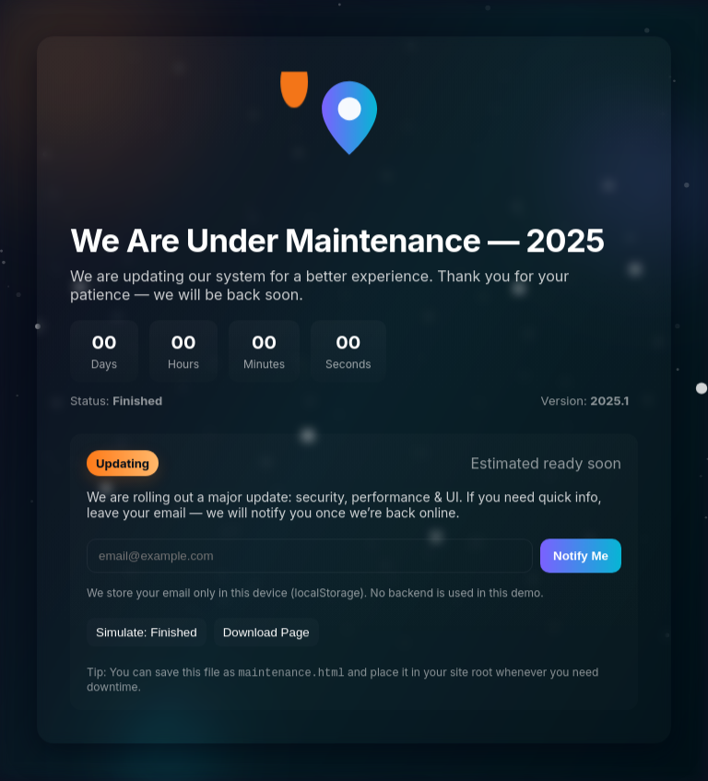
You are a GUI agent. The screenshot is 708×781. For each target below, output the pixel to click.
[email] (310, 555)
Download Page (266, 632)
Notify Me (580, 555)
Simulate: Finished (146, 632)
